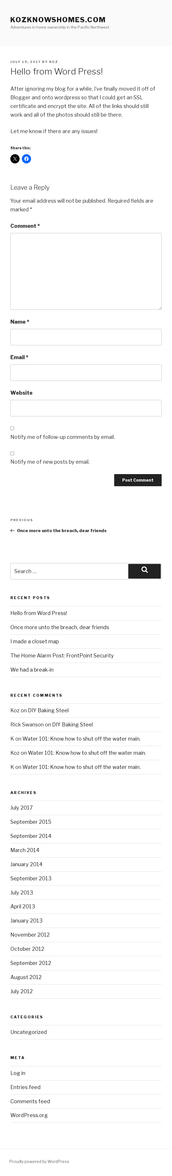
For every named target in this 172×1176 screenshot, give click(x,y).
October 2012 (27, 949)
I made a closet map (34, 641)
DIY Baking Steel (48, 710)
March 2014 (24, 850)
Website (21, 393)
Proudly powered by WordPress (39, 1161)
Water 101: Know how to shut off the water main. (81, 739)
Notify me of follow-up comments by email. (62, 437)
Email (19, 357)
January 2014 (26, 864)
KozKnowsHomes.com (58, 20)
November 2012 (30, 935)
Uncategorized (28, 1032)
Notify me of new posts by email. (50, 462)
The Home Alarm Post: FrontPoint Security (62, 656)
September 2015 (30, 822)
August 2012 (26, 977)
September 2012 (30, 963)
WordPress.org (29, 1115)
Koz (53, 62)
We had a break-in (31, 670)
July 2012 (21, 991)
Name (19, 322)
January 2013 (26, 921)
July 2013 (21, 893)
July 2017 (21, 808)
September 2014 (30, 836)
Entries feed (25, 1087)
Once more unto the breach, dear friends (59, 627)
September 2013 (30, 878)
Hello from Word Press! (38, 613)
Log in (17, 1073)
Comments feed (30, 1101)
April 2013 (22, 906)
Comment (25, 226)
